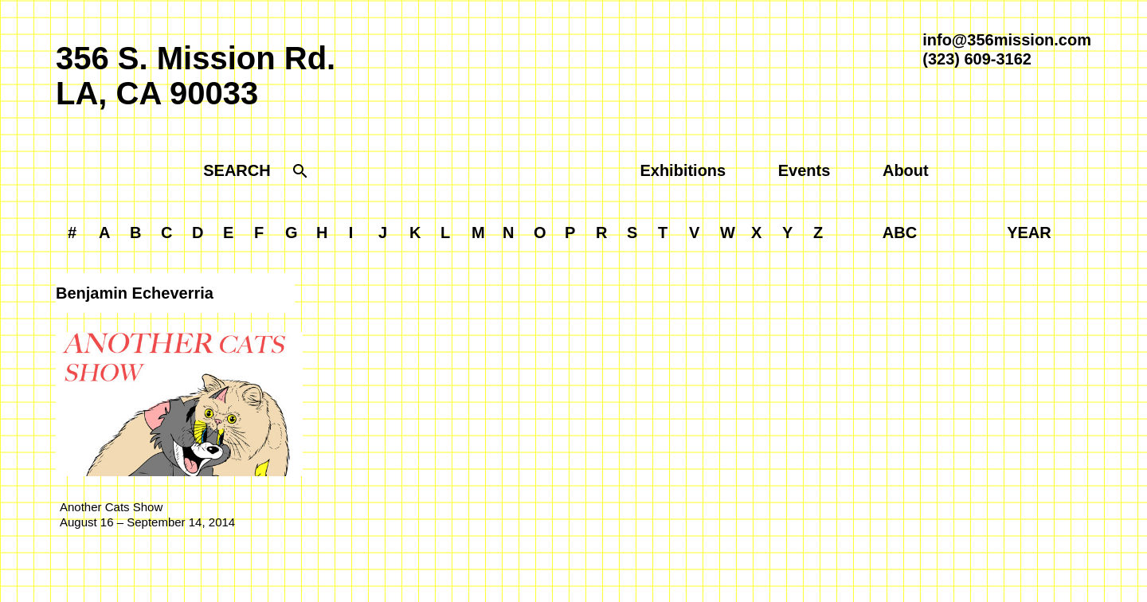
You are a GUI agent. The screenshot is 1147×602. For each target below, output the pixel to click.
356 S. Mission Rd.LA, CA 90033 (195, 76)
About (906, 170)
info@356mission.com (1006, 40)
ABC (900, 232)
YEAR (1029, 232)
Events (804, 170)
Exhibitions (683, 170)
